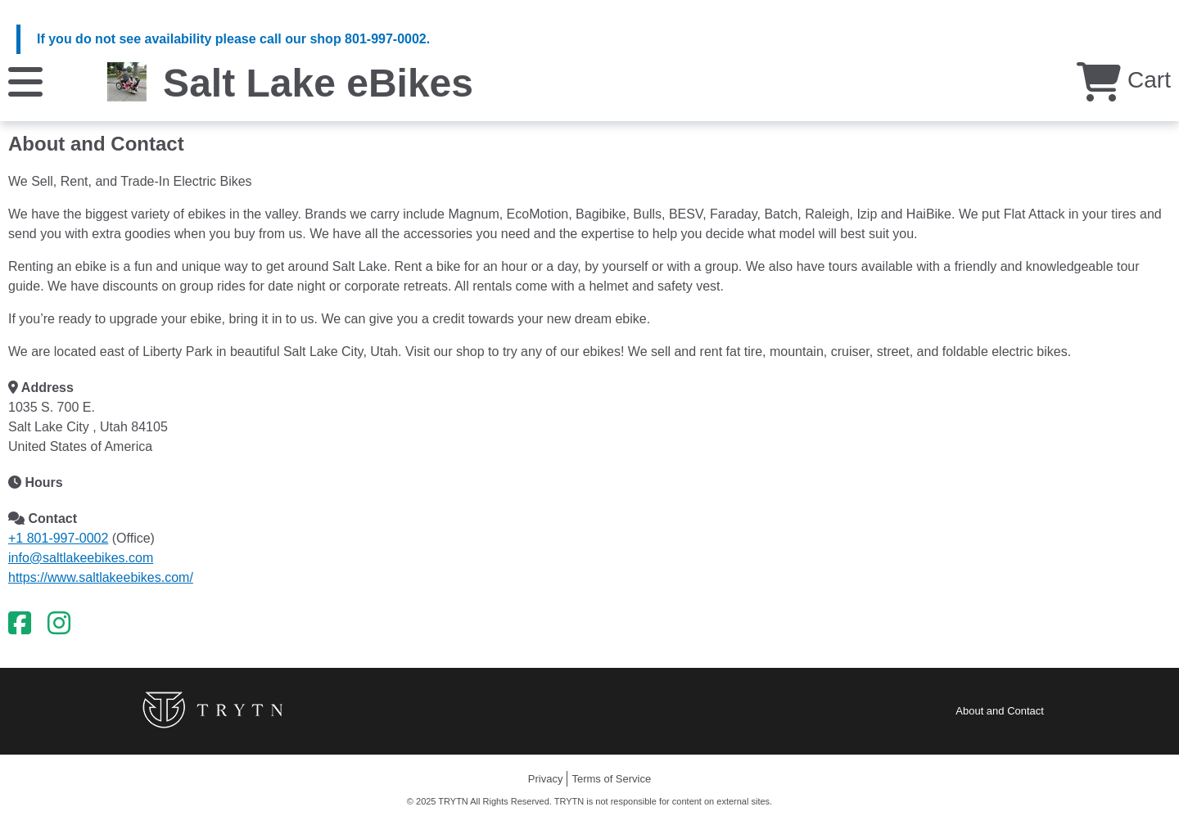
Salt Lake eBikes (318, 83)
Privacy (545, 779)
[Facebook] (19, 623)
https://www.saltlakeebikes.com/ (100, 577)
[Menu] (25, 81)
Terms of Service (611, 779)
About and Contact (999, 711)
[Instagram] (58, 623)
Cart (1124, 79)
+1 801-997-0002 (58, 538)
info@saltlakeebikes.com (80, 558)
